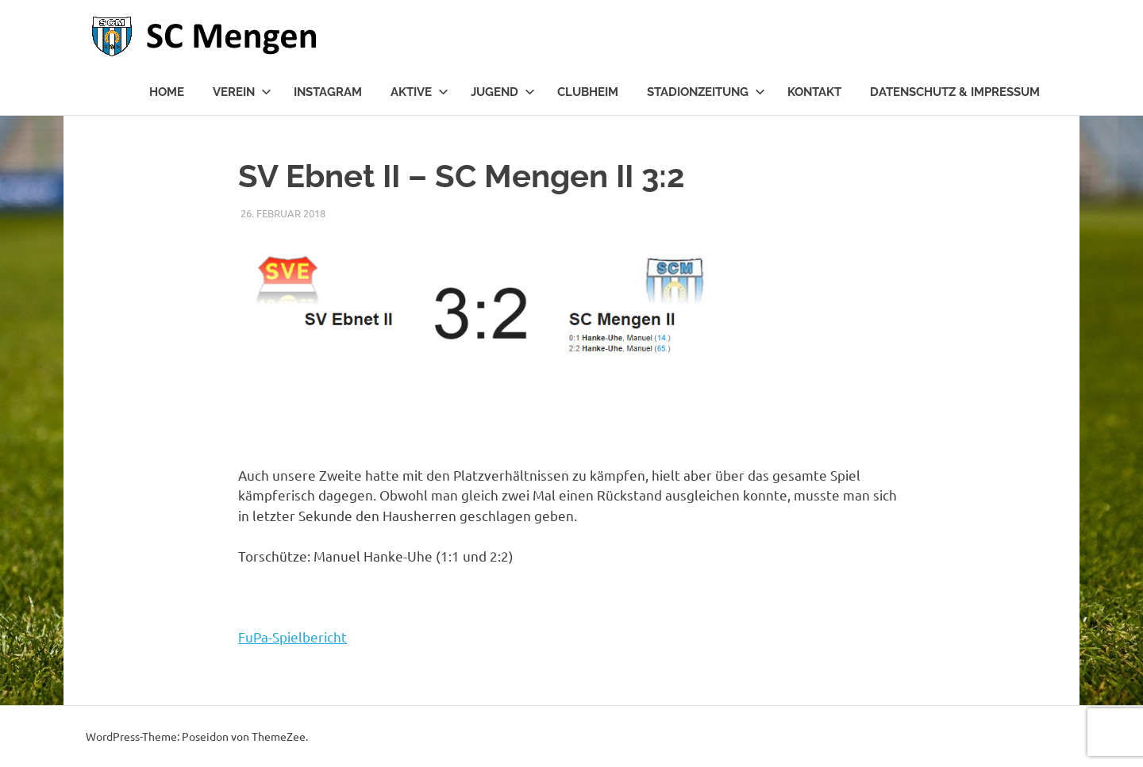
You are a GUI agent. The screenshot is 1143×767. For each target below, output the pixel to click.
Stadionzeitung (706, 92)
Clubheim (587, 92)
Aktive (419, 92)
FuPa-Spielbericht (292, 636)
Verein (242, 92)
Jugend (503, 92)
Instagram (328, 92)
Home (166, 92)
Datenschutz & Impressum (955, 92)
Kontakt (814, 92)
